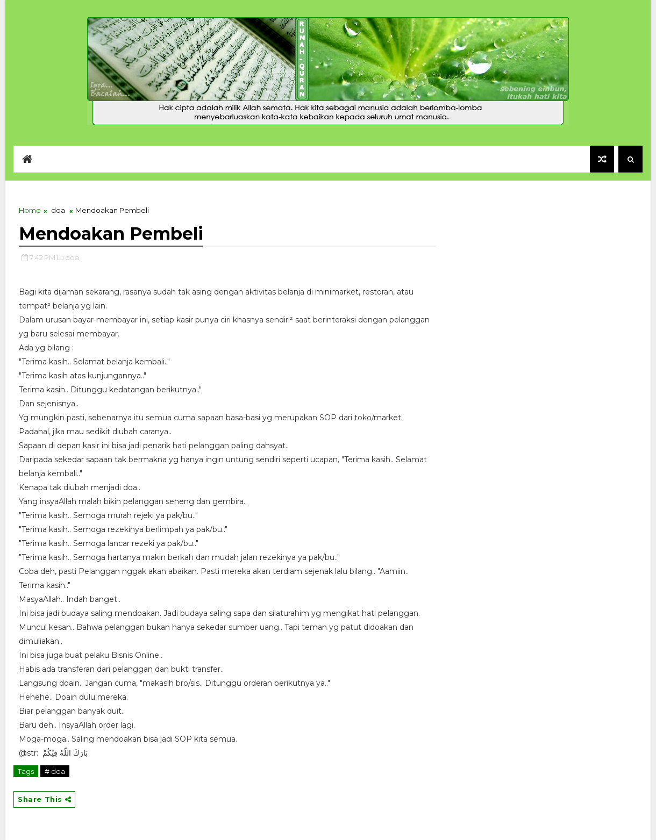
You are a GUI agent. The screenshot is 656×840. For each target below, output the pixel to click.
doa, (73, 257)
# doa (55, 771)
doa (58, 210)
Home (30, 210)
